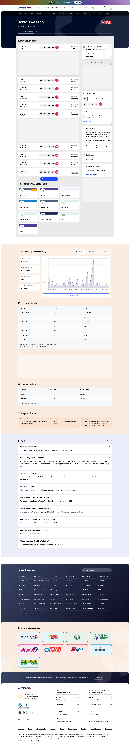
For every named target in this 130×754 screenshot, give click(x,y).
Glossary (53, 729)
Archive (38, 31)
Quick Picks (23, 195)
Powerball (46, 8)
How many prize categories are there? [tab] (65, 530)
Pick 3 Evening (51, 13)
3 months (105, 251)
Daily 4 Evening (96, 13)
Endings (42, 195)
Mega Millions (56, 8)
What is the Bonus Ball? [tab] (65, 473)
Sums (63, 219)
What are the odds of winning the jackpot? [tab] (65, 497)
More (87, 8)
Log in (108, 8)
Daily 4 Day (85, 13)
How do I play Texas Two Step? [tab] (65, 458)
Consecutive (65, 207)
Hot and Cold (44, 207)
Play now (78, 2)
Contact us (98, 677)
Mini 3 (80, 8)
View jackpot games (93, 174)
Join (100, 8)
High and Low (24, 207)
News (73, 8)
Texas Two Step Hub (26, 31)
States (66, 8)
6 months (92, 251)
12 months (79, 251)
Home (38, 8)
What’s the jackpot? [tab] (65, 486)
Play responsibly (41, 729)
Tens (21, 231)
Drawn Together (45, 219)
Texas (20, 13)
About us (21, 729)
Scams (30, 729)
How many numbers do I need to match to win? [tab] (65, 519)
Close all (109, 441)
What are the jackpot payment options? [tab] (65, 508)
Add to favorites (96, 63)
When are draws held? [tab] (65, 447)
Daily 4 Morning (74, 13)
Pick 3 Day (40, 13)
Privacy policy (72, 729)
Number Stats (24, 219)
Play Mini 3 (87, 121)
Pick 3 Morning (29, 13)
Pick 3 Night (62, 13)
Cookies (83, 729)
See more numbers (49, 179)
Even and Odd (65, 195)
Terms (62, 729)
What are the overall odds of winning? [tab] (65, 541)
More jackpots (76, 295)
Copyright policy (96, 729)
